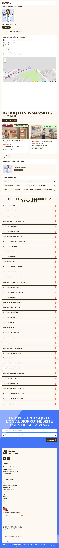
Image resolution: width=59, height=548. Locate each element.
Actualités (5, 496)
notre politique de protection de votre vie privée (26, 546)
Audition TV (6, 498)
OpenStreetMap (44, 81)
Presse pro (6, 503)
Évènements (6, 501)
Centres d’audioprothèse (9, 467)
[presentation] (15, 521)
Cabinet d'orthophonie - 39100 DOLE (13, 31)
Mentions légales (7, 538)
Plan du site (6, 542)
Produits (5, 494)
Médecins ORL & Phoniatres (11, 471)
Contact (5, 540)
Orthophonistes (7, 473)
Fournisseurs (6, 483)
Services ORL (7, 487)
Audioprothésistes (8, 469)
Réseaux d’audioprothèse (10, 485)
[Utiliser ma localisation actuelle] (55, 435)
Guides (5, 476)
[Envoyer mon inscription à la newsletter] (22, 516)
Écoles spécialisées (8, 489)
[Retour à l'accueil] (13, 452)
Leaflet (35, 81)
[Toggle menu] (56, 3)
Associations (6, 492)
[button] (29, 68)
